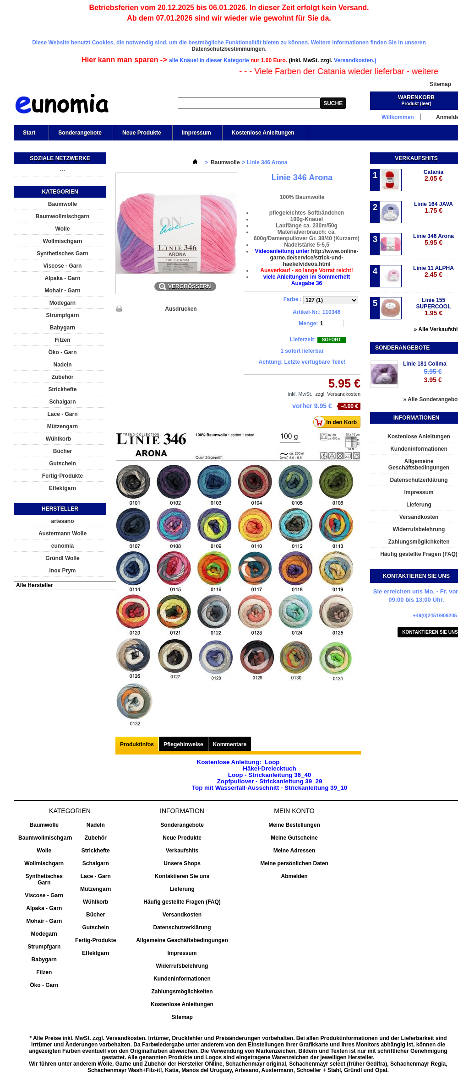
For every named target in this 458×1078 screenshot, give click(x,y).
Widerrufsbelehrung (182, 966)
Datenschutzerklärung (182, 927)
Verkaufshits (416, 158)
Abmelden (294, 876)
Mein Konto (294, 810)
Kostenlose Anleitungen (262, 134)
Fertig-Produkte (62, 476)
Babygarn (62, 327)
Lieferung (182, 889)
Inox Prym (62, 570)
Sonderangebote (80, 132)
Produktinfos (137, 744)
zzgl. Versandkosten (338, 394)
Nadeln (62, 364)
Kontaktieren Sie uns (182, 876)
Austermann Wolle (62, 533)
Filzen (62, 340)
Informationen (416, 418)
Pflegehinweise (183, 744)
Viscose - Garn (63, 266)
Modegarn (62, 303)
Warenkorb (416, 97)
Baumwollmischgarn (62, 216)
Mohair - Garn (62, 290)
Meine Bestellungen (294, 825)
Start (28, 134)
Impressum (196, 132)
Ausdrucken (180, 309)
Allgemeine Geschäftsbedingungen (182, 940)
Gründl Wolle (62, 558)
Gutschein (62, 463)
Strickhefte (62, 389)
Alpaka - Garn (62, 278)
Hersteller (60, 509)
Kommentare (229, 744)
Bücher (62, 451)
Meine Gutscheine (294, 838)
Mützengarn (62, 426)
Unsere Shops (182, 863)
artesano (62, 521)
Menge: (308, 323)
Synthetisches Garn (62, 253)
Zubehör (63, 377)
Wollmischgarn (62, 241)
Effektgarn (62, 488)
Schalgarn (62, 402)
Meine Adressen (294, 850)
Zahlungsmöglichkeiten (182, 991)
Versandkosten (182, 914)
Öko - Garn (62, 352)
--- (62, 170)
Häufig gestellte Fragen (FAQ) (182, 902)
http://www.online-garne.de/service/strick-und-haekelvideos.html (314, 257)
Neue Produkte (141, 132)
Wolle (62, 229)
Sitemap (440, 84)
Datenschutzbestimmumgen (228, 49)
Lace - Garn (62, 414)
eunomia (62, 546)
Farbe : (293, 299)
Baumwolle (62, 204)
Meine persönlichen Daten (294, 863)
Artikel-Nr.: (307, 312)
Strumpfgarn (62, 315)
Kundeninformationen (182, 979)
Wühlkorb (58, 439)
